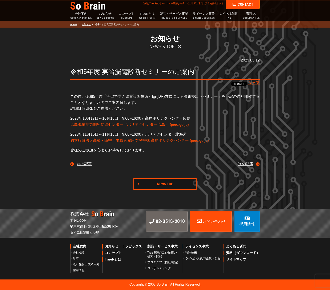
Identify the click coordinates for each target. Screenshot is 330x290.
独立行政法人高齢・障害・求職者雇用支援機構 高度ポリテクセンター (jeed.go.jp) (139, 140)
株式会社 (92, 213)
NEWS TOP (165, 184)
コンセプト (126, 16)
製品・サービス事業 (174, 16)
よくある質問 (228, 16)
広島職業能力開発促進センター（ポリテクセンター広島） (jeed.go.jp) (129, 124)
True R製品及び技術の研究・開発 (162, 254)
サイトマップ (236, 259)
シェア (254, 83)
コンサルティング (159, 268)
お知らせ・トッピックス (123, 246)
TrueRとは (147, 16)
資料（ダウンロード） (243, 253)
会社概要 (79, 252)
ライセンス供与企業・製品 (203, 258)
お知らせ (105, 16)
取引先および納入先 (86, 264)
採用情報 (79, 270)
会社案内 (81, 16)
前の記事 (84, 164)
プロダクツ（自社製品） (163, 262)
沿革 (76, 258)
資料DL (251, 16)
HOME (73, 24)
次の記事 (245, 164)
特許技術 (191, 252)
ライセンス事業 (204, 16)
